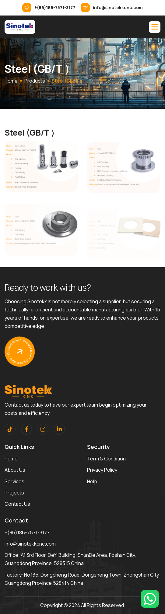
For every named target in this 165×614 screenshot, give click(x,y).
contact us (17, 504)
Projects (14, 492)
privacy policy (102, 470)
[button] (154, 27)
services (14, 481)
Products (34, 81)
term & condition (106, 458)
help (92, 481)
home (11, 81)
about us (15, 470)
